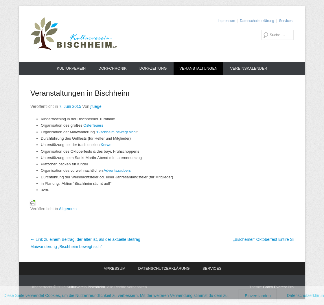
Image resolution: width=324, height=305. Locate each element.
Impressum (226, 21)
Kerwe (106, 145)
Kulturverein (71, 68)
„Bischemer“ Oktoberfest (263, 239)
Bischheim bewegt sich (116, 132)
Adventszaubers (117, 170)
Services (285, 21)
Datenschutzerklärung (257, 21)
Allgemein (68, 208)
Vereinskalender (248, 68)
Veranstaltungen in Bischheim (80, 93)
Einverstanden (258, 295)
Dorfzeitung (153, 68)
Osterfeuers (93, 125)
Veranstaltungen (198, 68)
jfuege (96, 106)
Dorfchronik (112, 68)
